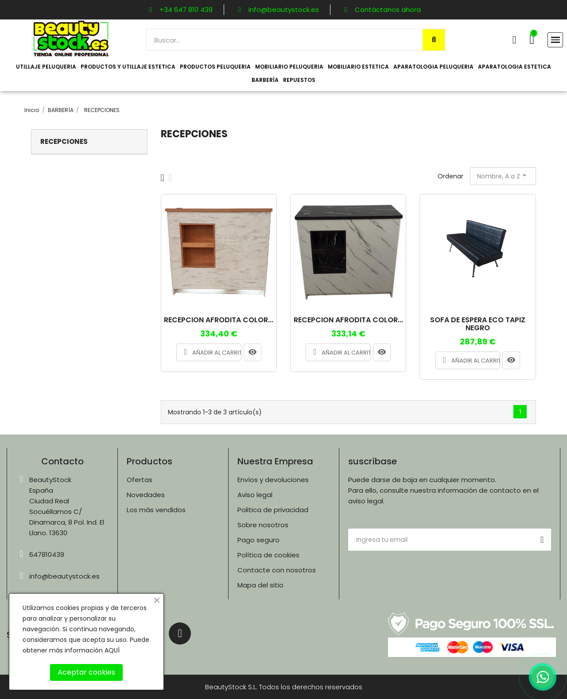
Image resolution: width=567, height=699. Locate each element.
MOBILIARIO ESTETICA (358, 66)
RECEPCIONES (64, 141)
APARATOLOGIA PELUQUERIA (433, 66)
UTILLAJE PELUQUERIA (46, 66)
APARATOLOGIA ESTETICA (514, 66)
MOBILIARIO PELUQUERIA (289, 66)
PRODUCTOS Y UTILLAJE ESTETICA (128, 66)
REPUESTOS (299, 80)
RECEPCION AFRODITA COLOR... (218, 320)
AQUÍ (112, 650)
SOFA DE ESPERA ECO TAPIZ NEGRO (477, 324)
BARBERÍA (265, 80)
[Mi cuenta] (514, 40)
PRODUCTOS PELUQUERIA (215, 66)
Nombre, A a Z (503, 176)
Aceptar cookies (86, 672)
